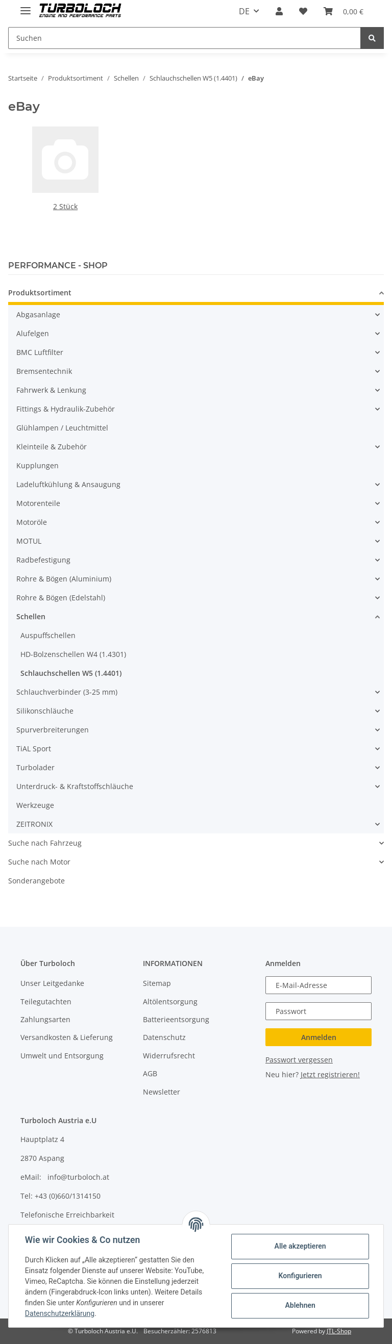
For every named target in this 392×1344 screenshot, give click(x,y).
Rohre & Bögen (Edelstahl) (60, 597)
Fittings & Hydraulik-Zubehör (65, 409)
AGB (150, 1073)
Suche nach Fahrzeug (45, 843)
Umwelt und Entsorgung (62, 1055)
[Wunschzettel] (303, 11)
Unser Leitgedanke (52, 983)
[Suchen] (184, 38)
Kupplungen (37, 465)
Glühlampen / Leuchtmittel (62, 428)
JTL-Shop (339, 1331)
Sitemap (157, 983)
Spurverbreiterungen (52, 729)
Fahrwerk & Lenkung (51, 390)
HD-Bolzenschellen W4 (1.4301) (73, 654)
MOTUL (28, 541)
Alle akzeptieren (300, 1246)
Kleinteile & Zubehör (51, 446)
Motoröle (31, 522)
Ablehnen (300, 1305)
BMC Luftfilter (39, 352)
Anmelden (318, 1037)
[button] (279, 11)
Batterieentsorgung (176, 1019)
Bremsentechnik (44, 371)
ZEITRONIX (34, 824)
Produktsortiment (39, 292)
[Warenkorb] (343, 11)
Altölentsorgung (170, 1001)
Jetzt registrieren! (330, 1074)
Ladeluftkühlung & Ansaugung (68, 484)
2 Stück (65, 206)
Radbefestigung (43, 560)
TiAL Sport (33, 748)
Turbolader (35, 767)
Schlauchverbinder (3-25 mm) (66, 692)
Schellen (30, 616)
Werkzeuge (35, 805)
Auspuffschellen (48, 635)
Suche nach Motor (39, 862)
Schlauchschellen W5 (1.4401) (70, 673)
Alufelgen (32, 333)
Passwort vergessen (299, 1059)
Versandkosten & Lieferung (66, 1037)
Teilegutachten (45, 1001)
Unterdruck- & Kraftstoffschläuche (74, 786)
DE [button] (244, 11)
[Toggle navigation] (25, 6)
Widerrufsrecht (169, 1055)
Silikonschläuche (45, 711)
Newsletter (161, 1092)
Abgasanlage (38, 314)
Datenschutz (164, 1037)
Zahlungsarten (45, 1019)
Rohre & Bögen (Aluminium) (63, 579)
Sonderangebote (36, 880)
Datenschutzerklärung (59, 1313)
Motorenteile (38, 503)
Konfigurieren (300, 1276)
